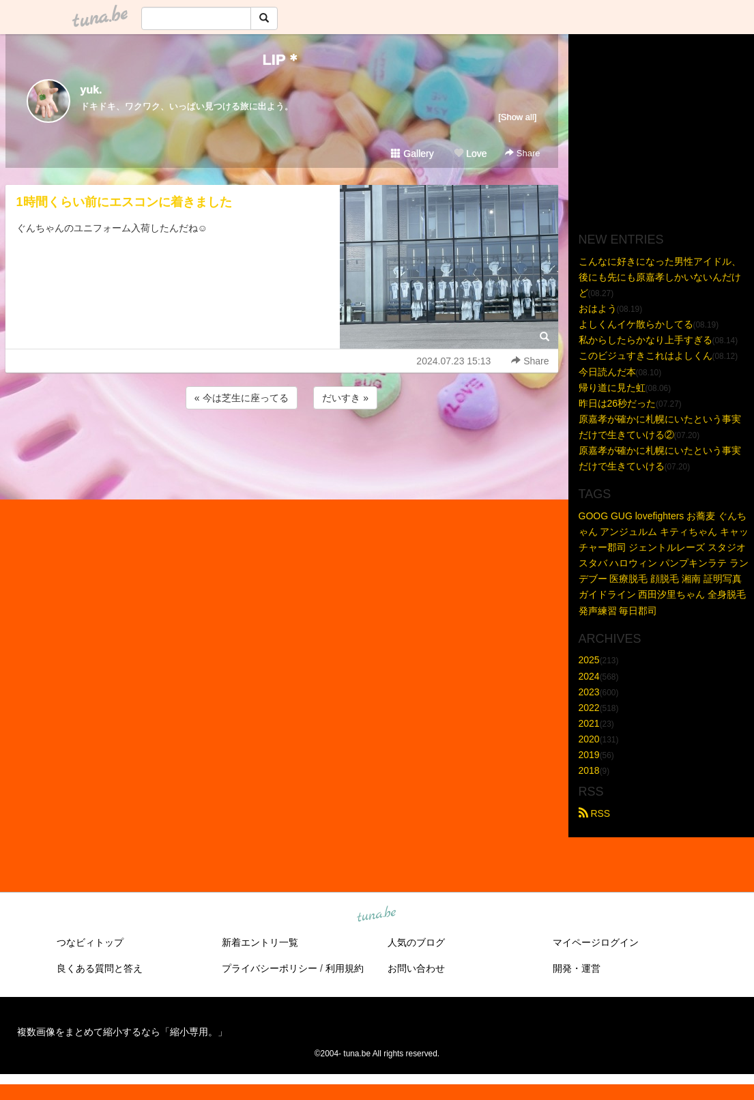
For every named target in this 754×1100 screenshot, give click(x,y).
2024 (589, 676)
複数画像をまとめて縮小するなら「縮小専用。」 (122, 1031)
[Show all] (517, 117)
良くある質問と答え (100, 968)
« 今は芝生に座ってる (241, 397)
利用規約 (344, 968)
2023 (589, 691)
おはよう (598, 308)
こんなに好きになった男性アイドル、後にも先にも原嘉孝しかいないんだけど (660, 277)
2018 (589, 770)
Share (522, 153)
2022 (589, 707)
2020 (589, 739)
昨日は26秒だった (617, 403)
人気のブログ (416, 942)
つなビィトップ (90, 942)
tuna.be (377, 915)
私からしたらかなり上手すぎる (645, 339)
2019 (589, 754)
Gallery (412, 153)
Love (470, 153)
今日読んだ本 (607, 371)
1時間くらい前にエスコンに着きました (124, 202)
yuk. (91, 90)
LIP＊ (281, 59)
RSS (595, 813)
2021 (589, 723)
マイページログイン (596, 942)
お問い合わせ (416, 968)
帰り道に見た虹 (612, 387)
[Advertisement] (281, 449)
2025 (589, 659)
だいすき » (345, 397)
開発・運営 (576, 968)
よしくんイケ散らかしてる (636, 324)
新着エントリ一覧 (260, 942)
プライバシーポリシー (269, 968)
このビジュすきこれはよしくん (645, 355)
